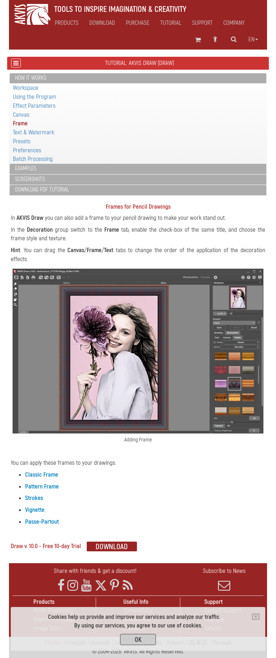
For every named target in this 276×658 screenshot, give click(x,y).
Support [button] (202, 23)
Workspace (25, 88)
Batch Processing (33, 159)
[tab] (138, 78)
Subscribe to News (224, 579)
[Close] (256, 617)
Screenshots (30, 179)
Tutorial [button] (170, 23)
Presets (21, 141)
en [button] (253, 39)
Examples (25, 168)
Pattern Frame (42, 486)
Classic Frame (41, 474)
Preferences (27, 150)
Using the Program (34, 97)
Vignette (34, 510)
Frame (20, 123)
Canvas (21, 115)
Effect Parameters (34, 106)
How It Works (30, 78)
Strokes (34, 498)
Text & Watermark (33, 132)
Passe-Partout (42, 521)
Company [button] (233, 23)
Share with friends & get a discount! (95, 571)
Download (102, 23)
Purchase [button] (137, 23)
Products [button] (66, 23)
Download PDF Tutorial (42, 189)
